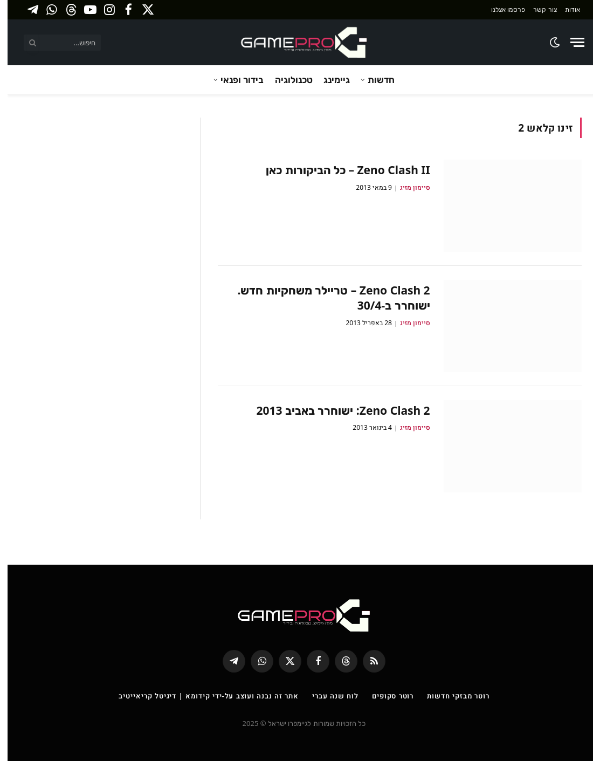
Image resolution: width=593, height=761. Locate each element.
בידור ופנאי (234, 79)
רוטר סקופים (385, 696)
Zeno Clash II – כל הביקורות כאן (340, 169)
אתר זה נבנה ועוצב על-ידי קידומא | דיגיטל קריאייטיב (201, 696)
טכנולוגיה (286, 79)
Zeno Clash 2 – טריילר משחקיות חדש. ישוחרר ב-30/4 (326, 298)
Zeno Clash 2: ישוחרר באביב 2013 (335, 410)
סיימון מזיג (407, 187)
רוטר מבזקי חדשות (450, 696)
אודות (565, 9)
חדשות (373, 79)
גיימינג (329, 79)
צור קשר (537, 9)
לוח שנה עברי (328, 696)
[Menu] (570, 42)
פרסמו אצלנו (501, 9)
